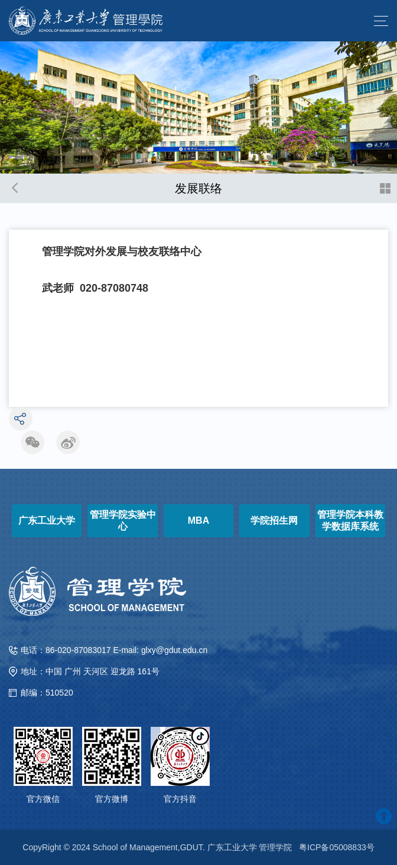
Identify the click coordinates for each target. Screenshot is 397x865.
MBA (198, 520)
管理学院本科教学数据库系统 (350, 520)
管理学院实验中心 (123, 520)
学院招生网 (274, 520)
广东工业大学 (46, 520)
